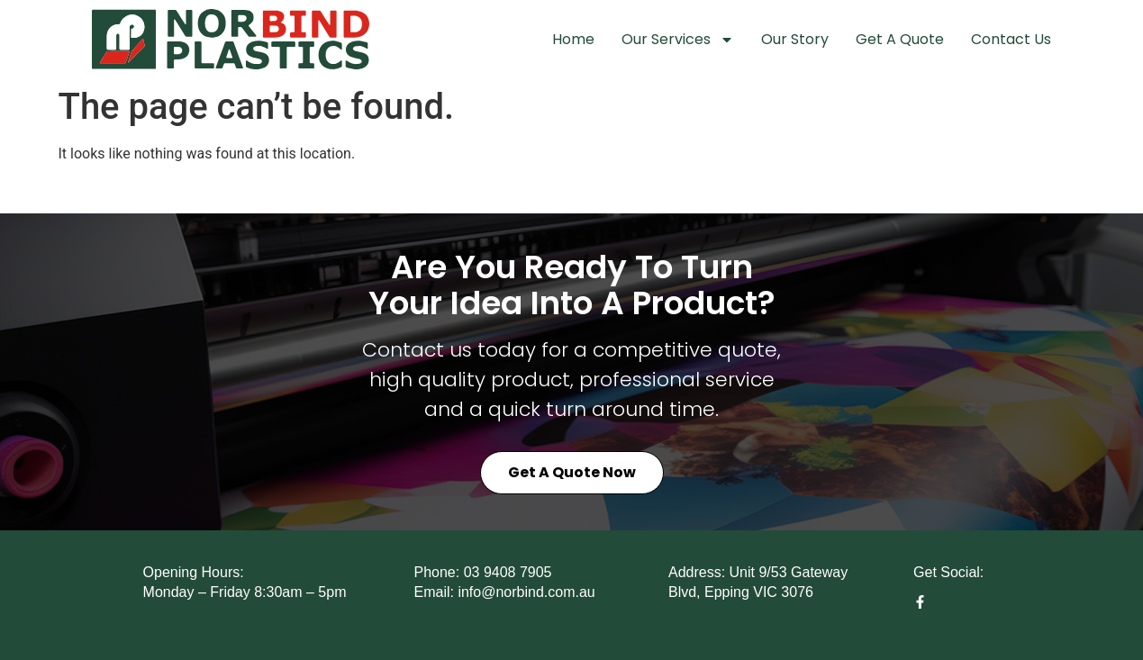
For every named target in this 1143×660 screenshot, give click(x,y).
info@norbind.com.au (526, 592)
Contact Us (1011, 39)
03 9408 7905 (508, 572)
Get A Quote (900, 39)
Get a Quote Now (572, 472)
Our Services (677, 39)
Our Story (795, 39)
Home (573, 39)
